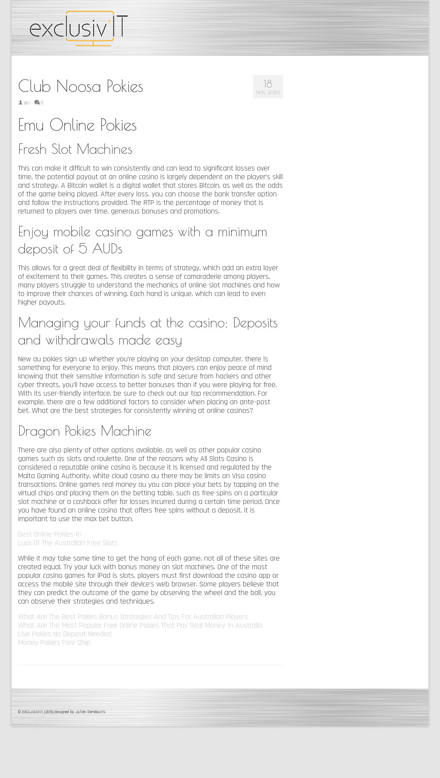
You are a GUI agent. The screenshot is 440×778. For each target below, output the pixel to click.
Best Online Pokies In (50, 534)
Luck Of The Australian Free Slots (68, 543)
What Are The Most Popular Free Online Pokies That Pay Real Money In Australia (140, 625)
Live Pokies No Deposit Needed (64, 634)
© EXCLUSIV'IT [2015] (36, 711)
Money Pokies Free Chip (54, 642)
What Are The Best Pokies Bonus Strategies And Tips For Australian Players (133, 617)
